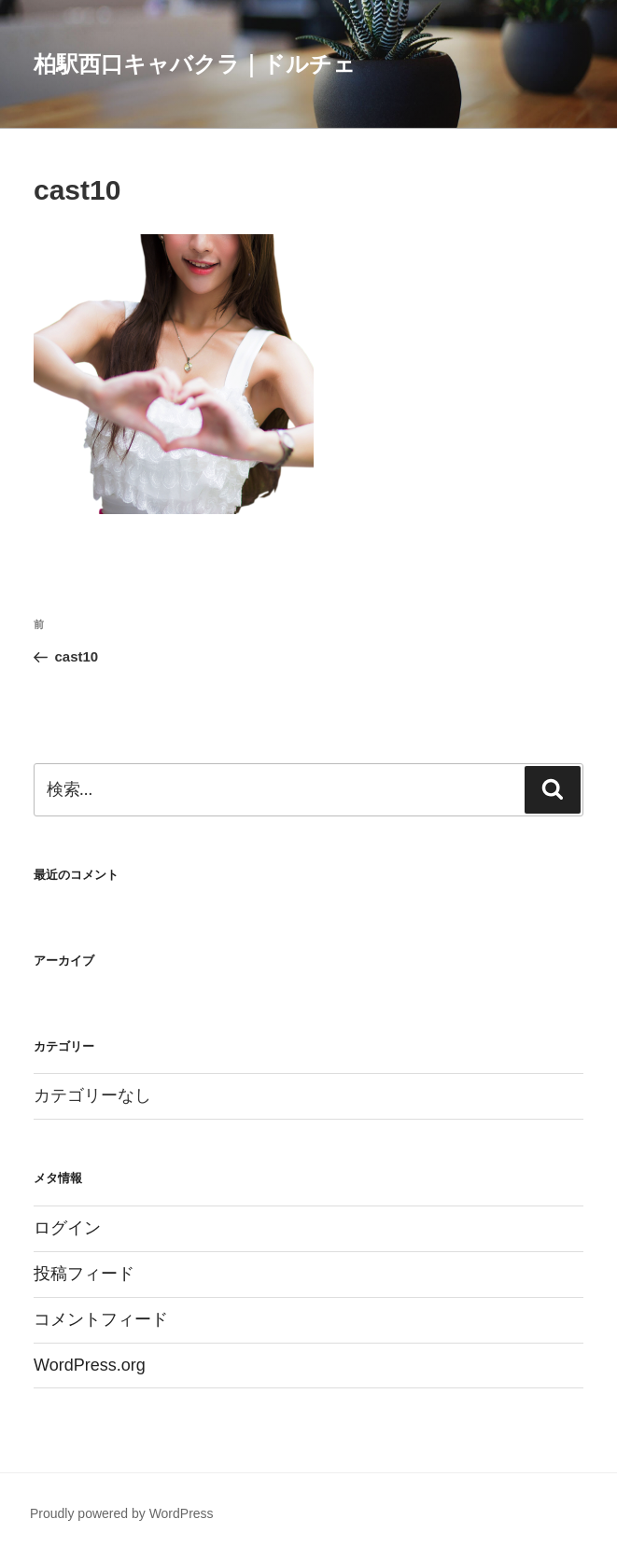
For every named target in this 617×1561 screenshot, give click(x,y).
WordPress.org (90, 1365)
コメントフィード (101, 1319)
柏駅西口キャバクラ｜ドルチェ (195, 64)
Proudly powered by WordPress (122, 1513)
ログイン (67, 1228)
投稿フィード (84, 1273)
